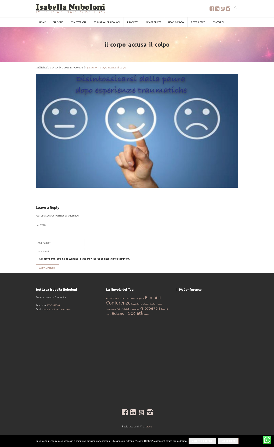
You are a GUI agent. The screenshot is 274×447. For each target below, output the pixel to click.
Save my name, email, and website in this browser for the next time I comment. (84, 258)
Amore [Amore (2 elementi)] (110, 298)
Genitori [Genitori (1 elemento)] (153, 304)
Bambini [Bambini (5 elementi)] (153, 297)
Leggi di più (228, 440)
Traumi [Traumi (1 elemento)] (146, 314)
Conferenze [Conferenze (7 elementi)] (118, 302)
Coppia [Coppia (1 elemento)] (134, 304)
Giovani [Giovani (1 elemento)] (159, 304)
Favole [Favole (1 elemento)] (146, 304)
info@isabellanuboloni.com (56, 309)
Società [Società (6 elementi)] (135, 313)
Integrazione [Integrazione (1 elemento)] (111, 309)
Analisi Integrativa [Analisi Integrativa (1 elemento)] (122, 298)
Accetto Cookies (202, 440)
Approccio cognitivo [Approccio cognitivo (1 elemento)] (136, 298)
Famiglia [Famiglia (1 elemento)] (140, 304)
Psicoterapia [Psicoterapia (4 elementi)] (150, 308)
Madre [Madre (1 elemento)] (119, 309)
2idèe (149, 426)
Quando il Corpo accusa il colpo (107, 67)
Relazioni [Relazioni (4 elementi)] (120, 313)
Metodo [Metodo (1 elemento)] (125, 309)
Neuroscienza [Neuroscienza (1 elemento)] (133, 309)
